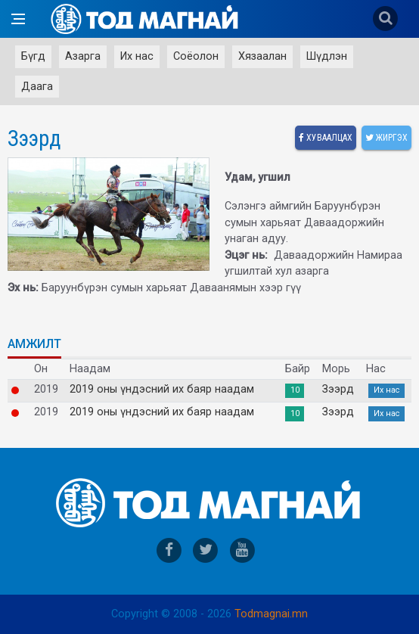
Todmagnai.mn (271, 614)
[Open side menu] (18, 18)
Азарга (83, 56)
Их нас (137, 56)
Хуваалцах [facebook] (325, 137)
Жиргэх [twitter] (386, 137)
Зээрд (338, 390)
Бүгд (33, 56)
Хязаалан (262, 56)
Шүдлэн (326, 56)
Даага (37, 86)
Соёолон (196, 56)
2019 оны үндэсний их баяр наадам (162, 390)
